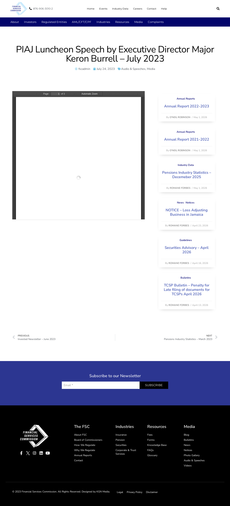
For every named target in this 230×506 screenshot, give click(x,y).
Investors (30, 22)
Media (138, 22)
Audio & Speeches (133, 69)
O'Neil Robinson (180, 117)
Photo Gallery (192, 455)
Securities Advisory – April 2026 (187, 250)
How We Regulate (84, 445)
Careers (137, 8)
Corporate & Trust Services (126, 452)
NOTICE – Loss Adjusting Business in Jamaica (187, 212)
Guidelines (186, 240)
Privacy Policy (134, 492)
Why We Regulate (84, 450)
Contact (151, 8)
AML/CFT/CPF (81, 22)
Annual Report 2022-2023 (186, 106)
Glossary (152, 455)
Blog (186, 435)
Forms (151, 440)
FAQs (150, 450)
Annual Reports (186, 98)
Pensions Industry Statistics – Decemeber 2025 (186, 174)
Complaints (156, 22)
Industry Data (120, 8)
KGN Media (102, 491)
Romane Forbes (180, 188)
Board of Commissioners (88, 440)
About (14, 22)
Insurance (121, 435)
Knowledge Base (157, 445)
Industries (103, 22)
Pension (120, 440)
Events (103, 8)
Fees (150, 435)
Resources (122, 22)
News (180, 202)
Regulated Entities (54, 22)
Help (164, 8)
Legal (120, 492)
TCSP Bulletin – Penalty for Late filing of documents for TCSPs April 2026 (187, 290)
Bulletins (185, 277)
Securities (121, 445)
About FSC (80, 435)
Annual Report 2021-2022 (186, 139)
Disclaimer (152, 492)
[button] (218, 8)
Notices (190, 202)
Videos (188, 465)
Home (90, 8)
